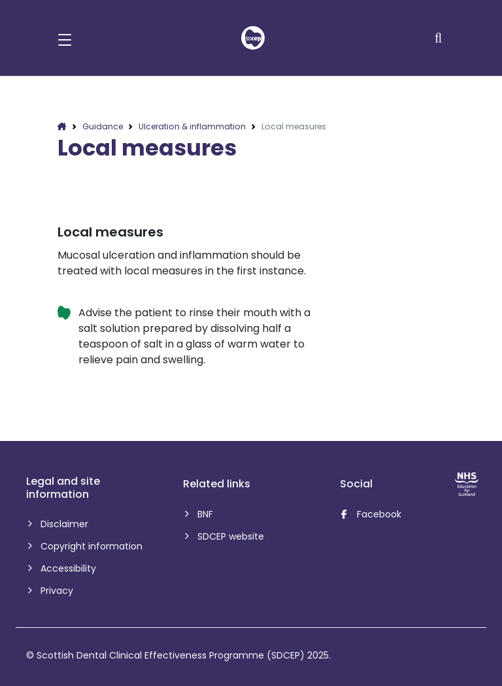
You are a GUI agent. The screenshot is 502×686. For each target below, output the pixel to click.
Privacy (56, 590)
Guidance (102, 126)
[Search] (439, 37)
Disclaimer (63, 524)
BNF (204, 514)
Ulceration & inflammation (192, 126)
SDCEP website (229, 536)
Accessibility (67, 568)
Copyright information (90, 546)
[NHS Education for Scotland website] (466, 484)
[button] (64, 38)
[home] (253, 38)
